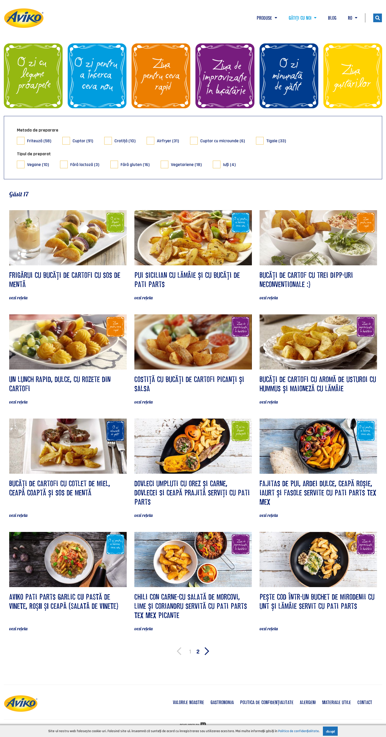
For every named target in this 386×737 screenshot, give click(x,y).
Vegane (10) (38, 165)
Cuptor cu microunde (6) (222, 141)
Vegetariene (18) (186, 165)
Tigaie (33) (276, 141)
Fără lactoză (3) (84, 165)
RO (352, 18)
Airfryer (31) (168, 141)
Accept (330, 731)
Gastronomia (222, 702)
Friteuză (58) (39, 141)
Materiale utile (336, 702)
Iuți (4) (229, 165)
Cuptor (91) (83, 141)
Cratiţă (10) (125, 141)
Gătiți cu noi (303, 18)
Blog (332, 18)
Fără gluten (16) (135, 165)
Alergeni (308, 702)
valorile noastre (188, 702)
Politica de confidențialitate (267, 702)
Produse (267, 18)
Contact (364, 702)
